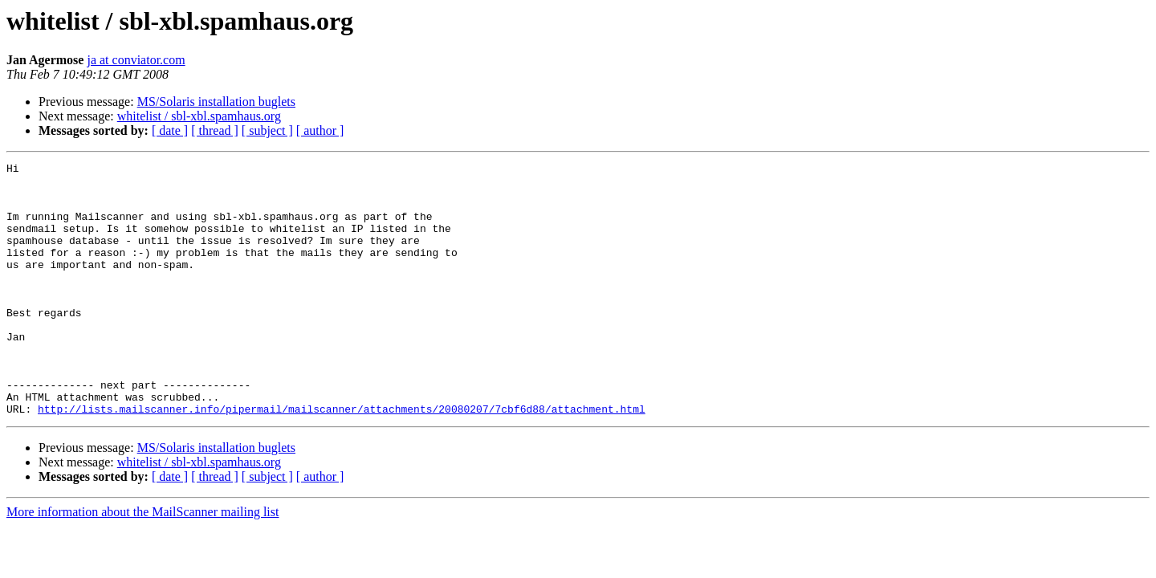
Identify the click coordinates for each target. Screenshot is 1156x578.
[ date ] (170, 130)
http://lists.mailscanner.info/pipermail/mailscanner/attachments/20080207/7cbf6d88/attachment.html (341, 459)
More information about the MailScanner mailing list (142, 562)
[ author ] (320, 130)
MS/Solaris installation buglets (216, 101)
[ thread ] (214, 130)
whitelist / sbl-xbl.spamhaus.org (199, 116)
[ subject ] (267, 130)
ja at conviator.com (136, 60)
